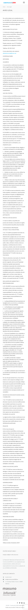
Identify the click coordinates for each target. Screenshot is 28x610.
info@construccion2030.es (11, 579)
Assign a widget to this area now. (10, 554)
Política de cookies (20, 607)
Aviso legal (21, 605)
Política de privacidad (10, 607)
